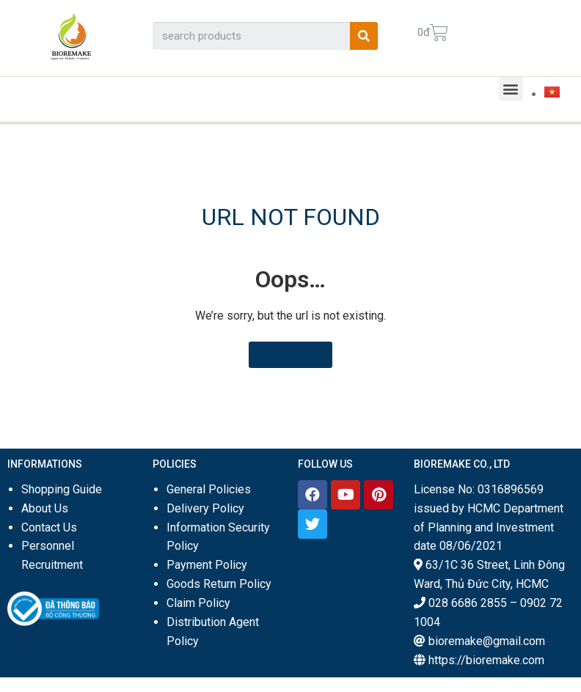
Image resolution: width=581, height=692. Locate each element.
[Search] (364, 36)
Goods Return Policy (219, 584)
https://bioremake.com (486, 660)
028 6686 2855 (467, 603)
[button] (511, 89)
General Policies (209, 489)
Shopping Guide (61, 489)
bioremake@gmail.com (486, 641)
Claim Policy (198, 603)
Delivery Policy (205, 508)
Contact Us (49, 527)
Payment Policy (207, 565)
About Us (44, 508)
